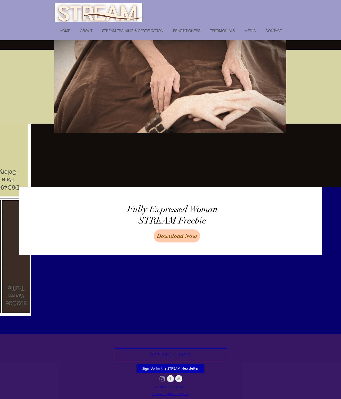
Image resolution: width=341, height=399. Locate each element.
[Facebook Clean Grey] (170, 378)
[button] (86, 31)
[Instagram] (162, 378)
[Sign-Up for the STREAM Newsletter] (170, 368)
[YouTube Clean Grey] (178, 378)
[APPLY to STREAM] (170, 354)
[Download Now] (177, 235)
